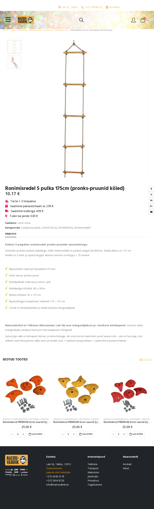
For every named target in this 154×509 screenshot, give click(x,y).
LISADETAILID (49, 227)
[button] (140, 360)
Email (151, 212)
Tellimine (92, 464)
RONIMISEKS (65, 227)
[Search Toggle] (81, 20)
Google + (151, 206)
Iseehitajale (34, 419)
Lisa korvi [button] (37, 434)
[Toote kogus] (18, 434)
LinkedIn (151, 200)
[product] (27, 391)
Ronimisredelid (82, 227)
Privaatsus (93, 480)
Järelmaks (93, 476)
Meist (126, 468)
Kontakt (127, 464)
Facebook (151, 188)
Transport (93, 468)
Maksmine (93, 472)
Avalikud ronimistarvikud (15, 419)
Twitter (151, 194)
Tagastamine (95, 484)
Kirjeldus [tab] (10, 233)
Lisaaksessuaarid (30, 227)
